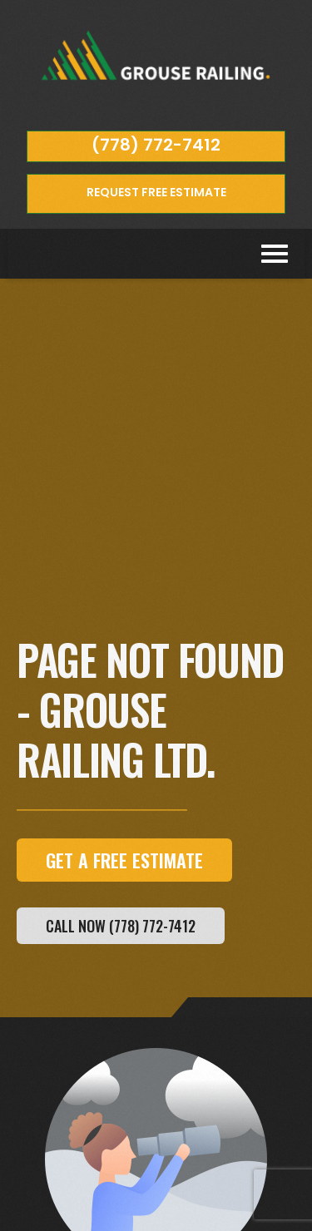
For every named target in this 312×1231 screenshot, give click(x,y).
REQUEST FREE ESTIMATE (156, 192)
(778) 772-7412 (156, 144)
